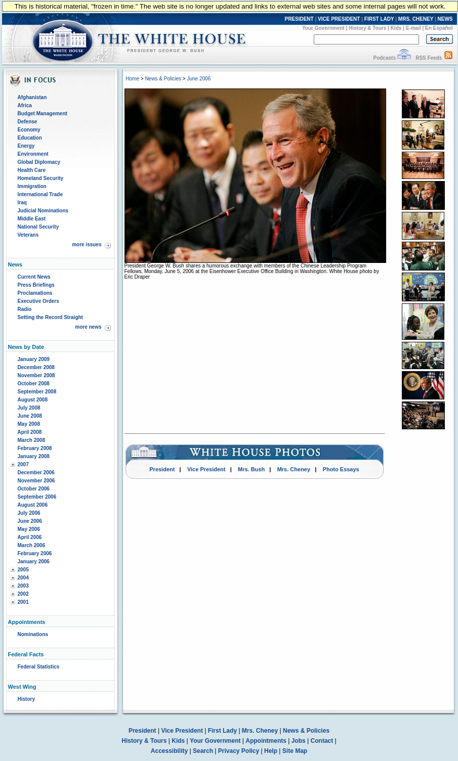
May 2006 (29, 529)
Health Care (32, 170)
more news (88, 327)
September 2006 (37, 497)
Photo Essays (341, 469)
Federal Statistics (39, 666)
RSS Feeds (428, 58)
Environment (33, 154)
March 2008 (31, 440)
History (26, 699)
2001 (23, 602)
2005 (23, 569)
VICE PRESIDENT (339, 19)
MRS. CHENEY (415, 19)
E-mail (413, 28)
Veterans (28, 235)
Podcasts (384, 58)
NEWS (445, 19)
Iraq (22, 202)
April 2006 (30, 537)
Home (132, 78)
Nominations (33, 634)
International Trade (40, 194)
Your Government (323, 28)
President (162, 469)
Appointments (265, 740)
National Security (38, 227)
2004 (23, 577)
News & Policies (163, 78)
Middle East (32, 218)
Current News (34, 277)
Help (270, 750)
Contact (322, 740)
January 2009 (34, 359)
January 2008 (34, 456)
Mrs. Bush (251, 469)
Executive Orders (38, 301)
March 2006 (31, 545)
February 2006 (35, 553)
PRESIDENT (298, 19)
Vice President (206, 469)
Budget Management (42, 113)
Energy (26, 146)
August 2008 (33, 399)
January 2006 (34, 561)
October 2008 (34, 383)
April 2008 (30, 432)
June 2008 (30, 416)
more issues (86, 244)
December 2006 (36, 472)
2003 (23, 586)
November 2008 (36, 375)
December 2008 (36, 367)
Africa (25, 105)
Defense (27, 121)
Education (30, 138)
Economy (29, 129)
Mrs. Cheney (293, 469)
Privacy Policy (238, 750)
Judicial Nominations (43, 210)
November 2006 (36, 480)
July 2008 (29, 408)
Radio (25, 309)
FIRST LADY (379, 19)
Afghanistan (32, 97)
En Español (438, 28)
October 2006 (34, 488)
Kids (396, 28)
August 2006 (33, 505)
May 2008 (29, 424)
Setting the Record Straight (50, 317)
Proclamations (35, 293)
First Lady (222, 730)
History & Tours (367, 28)
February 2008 (35, 448)
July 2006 (29, 513)
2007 (23, 464)
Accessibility (169, 750)
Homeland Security (41, 178)
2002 (23, 594)
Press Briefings (36, 285)
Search (203, 750)
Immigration (32, 186)
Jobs (299, 740)
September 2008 (37, 391)
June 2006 (30, 521)
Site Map (294, 750)
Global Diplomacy (39, 162)
